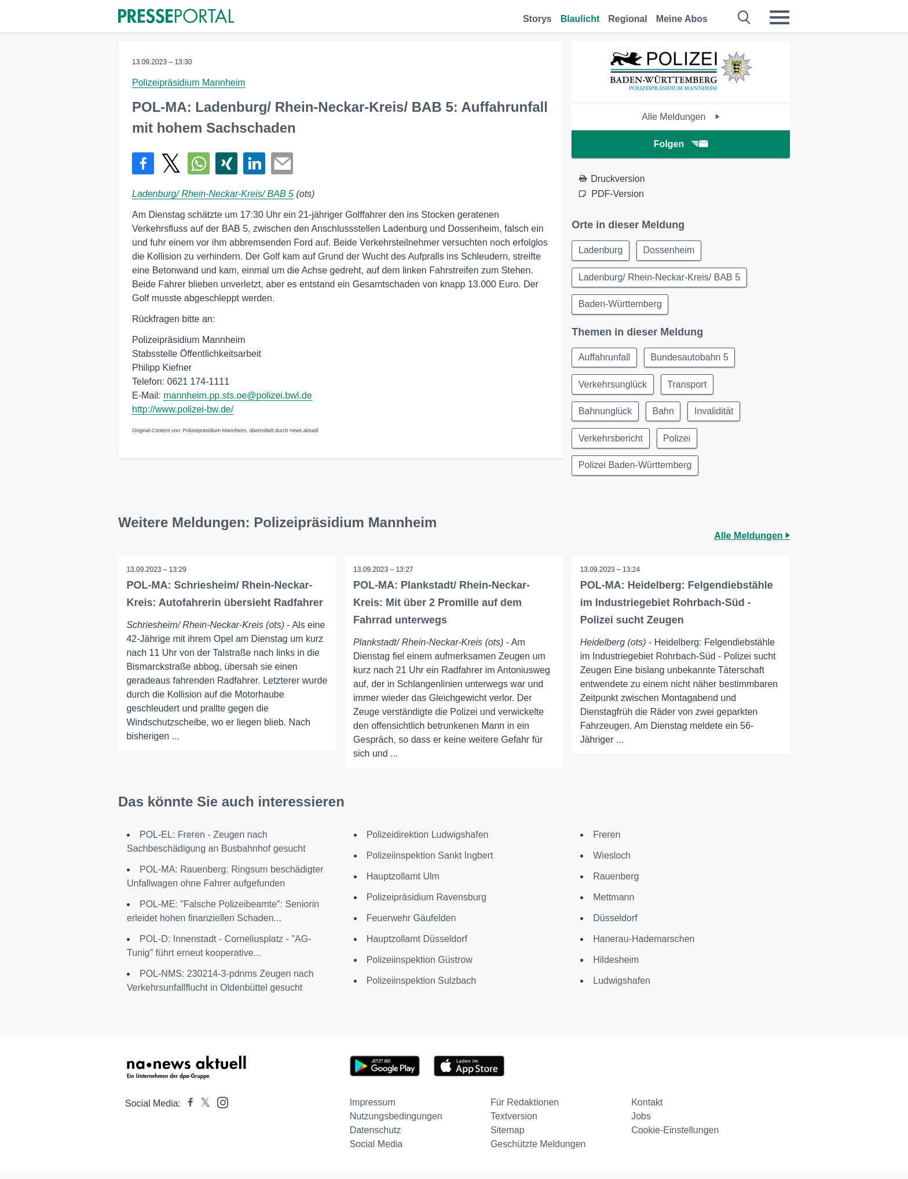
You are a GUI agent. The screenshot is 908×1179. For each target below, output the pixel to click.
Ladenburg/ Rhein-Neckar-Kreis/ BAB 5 (213, 194)
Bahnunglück (606, 416)
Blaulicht (580, 19)
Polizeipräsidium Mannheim (189, 82)
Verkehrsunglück (613, 388)
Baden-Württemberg (620, 306)
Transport (689, 388)
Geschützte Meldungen (538, 1151)
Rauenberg (616, 883)
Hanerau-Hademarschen (643, 946)
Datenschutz (375, 1137)
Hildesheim (616, 967)
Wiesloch (612, 862)
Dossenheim (671, 250)
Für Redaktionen (524, 1109)
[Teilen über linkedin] (254, 163)
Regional (627, 19)
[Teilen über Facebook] (143, 163)
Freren (606, 841)
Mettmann (613, 904)
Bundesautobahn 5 (692, 360)
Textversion (513, 1123)
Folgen (681, 144)
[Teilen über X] (171, 163)
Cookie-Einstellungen (675, 1137)
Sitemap (507, 1137)
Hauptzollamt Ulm (403, 883)
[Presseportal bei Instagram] (219, 1109)
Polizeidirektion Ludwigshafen (428, 841)
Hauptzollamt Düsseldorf (417, 946)
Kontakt (646, 1109)
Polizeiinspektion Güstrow (420, 967)
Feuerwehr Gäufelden (411, 925)
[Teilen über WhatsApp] (199, 163)
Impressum (373, 1109)
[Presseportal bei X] (201, 1110)
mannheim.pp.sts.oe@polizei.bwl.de (237, 395)
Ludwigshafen (621, 987)
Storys (537, 19)
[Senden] (282, 163)
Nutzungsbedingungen (396, 1123)
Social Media (376, 1151)
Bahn (665, 416)
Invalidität (718, 416)
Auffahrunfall (605, 360)
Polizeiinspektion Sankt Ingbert (430, 862)
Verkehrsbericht (611, 443)
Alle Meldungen (681, 117)
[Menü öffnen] (779, 17)
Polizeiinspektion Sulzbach (421, 987)
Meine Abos (682, 19)
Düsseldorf (615, 925)
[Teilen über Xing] (226, 163)
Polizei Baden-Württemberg (636, 471)
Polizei (679, 443)
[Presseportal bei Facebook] (187, 1110)
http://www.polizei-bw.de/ (182, 409)
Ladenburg (601, 250)
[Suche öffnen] (744, 17)
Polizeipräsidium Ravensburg (426, 904)
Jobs (641, 1123)
